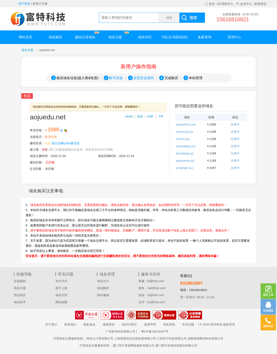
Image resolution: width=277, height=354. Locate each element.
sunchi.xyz (183, 139)
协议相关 (20, 295)
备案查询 (204, 37)
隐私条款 (89, 324)
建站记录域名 (87, 35)
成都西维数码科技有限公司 (205, 338)
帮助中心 (225, 4)
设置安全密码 (143, 78)
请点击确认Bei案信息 (66, 143)
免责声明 (150, 324)
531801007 (191, 283)
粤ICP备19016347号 (154, 331)
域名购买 (55, 37)
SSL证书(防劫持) (175, 37)
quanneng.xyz (185, 160)
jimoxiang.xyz (185, 153)
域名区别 (61, 295)
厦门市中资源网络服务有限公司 (133, 345)
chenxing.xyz (184, 131)
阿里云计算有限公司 (100, 338)
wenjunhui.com (186, 124)
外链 (150, 116)
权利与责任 (129, 324)
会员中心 (244, 4)
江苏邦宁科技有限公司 (172, 338)
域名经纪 (145, 37)
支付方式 (61, 281)
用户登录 (24, 3)
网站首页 (25, 37)
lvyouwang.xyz (185, 146)
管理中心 (234, 37)
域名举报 (169, 324)
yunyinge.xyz (184, 168)
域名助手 (20, 302)
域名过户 (103, 281)
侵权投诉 (109, 324)
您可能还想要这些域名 (194, 106)
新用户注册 (40, 3)
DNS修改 (103, 295)
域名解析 (103, 288)
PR (161, 116)
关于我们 (51, 324)
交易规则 (20, 281)
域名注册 (118, 35)
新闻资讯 (260, 4)
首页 (210, 4)
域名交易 (27, 50)
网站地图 (61, 302)
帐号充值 (116, 78)
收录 (140, 116)
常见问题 (188, 324)
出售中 (235, 124)
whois (129, 116)
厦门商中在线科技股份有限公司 (176, 345)
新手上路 (61, 288)
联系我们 (70, 324)
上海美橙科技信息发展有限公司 (135, 338)
